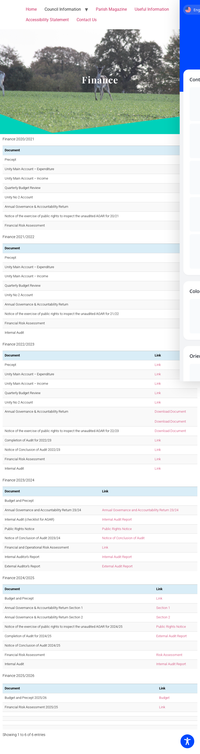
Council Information (63, 9)
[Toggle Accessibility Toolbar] (187, 741)
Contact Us (87, 19)
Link (187, 160)
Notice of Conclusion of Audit (123, 538)
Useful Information (152, 9)
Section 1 (163, 608)
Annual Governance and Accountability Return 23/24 (140, 510)
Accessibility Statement (47, 19)
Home (31, 9)
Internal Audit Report (117, 519)
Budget (164, 698)
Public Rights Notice (117, 529)
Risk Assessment (169, 655)
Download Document (170, 411)
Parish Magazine (111, 9)
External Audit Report (117, 566)
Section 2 (163, 617)
